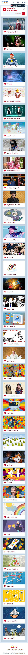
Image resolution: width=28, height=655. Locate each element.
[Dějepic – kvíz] (14, 303)
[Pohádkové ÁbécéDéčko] (14, 95)
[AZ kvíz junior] (14, 563)
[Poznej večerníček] (14, 615)
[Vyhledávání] (13, 2)
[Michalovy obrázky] (14, 494)
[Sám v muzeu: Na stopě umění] (14, 199)
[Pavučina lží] (14, 597)
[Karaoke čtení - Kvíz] (14, 338)
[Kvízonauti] (14, 286)
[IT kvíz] (14, 528)
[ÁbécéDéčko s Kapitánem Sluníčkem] (14, 60)
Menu (24, 2)
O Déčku (8, 649)
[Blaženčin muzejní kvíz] (14, 164)
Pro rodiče (20, 649)
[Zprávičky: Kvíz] (14, 130)
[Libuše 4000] (14, 407)
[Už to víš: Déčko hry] (14, 424)
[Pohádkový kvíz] (14, 355)
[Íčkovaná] (14, 476)
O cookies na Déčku (20, 653)
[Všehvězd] (14, 78)
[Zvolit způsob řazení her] (23, 13)
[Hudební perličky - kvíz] (14, 234)
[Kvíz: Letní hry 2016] (14, 147)
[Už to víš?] (14, 372)
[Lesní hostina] (14, 459)
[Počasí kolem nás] (14, 511)
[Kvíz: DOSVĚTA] (14, 320)
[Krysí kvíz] (14, 43)
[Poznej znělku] (14, 546)
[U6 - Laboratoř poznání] (14, 182)
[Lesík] (14, 442)
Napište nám (14, 649)
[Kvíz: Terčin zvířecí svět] (14, 390)
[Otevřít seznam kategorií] (4, 9)
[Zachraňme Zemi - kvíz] (14, 112)
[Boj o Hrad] (14, 251)
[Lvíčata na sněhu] (14, 268)
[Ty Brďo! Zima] (14, 216)
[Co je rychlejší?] (14, 632)
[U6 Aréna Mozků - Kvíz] (14, 26)
